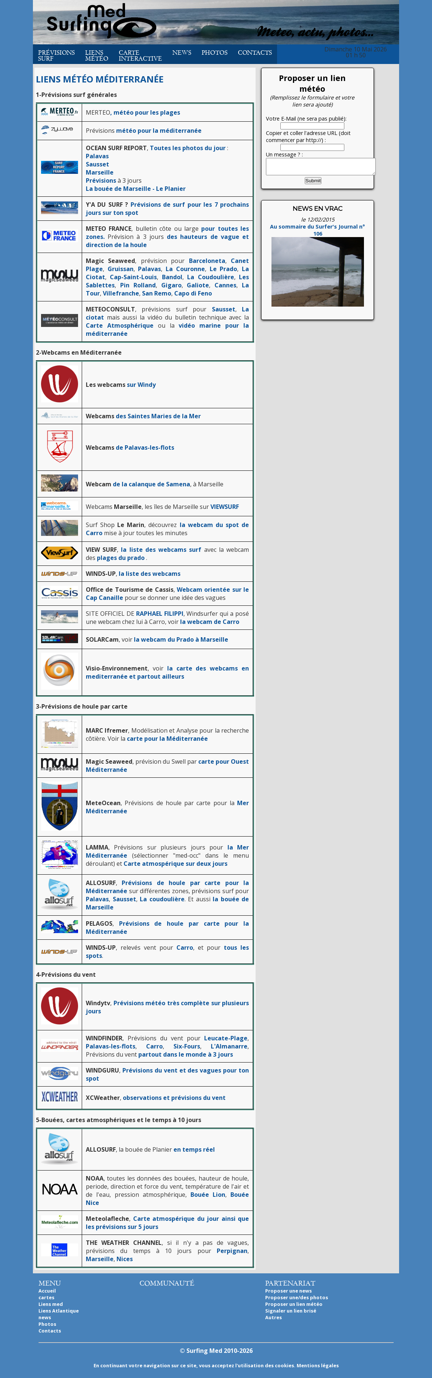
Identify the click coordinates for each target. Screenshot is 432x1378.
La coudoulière (162, 899)
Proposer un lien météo (294, 1304)
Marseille (100, 172)
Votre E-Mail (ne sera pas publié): (306, 118)
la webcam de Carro (209, 622)
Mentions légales (318, 1365)
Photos (214, 53)
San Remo (156, 293)
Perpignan (232, 1251)
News (181, 53)
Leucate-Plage (225, 1038)
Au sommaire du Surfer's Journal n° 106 (317, 268)
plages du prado (121, 558)
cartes (46, 1297)
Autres (273, 1317)
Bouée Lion (207, 1194)
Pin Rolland (138, 285)
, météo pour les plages (145, 112)
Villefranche (121, 293)
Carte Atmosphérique (119, 325)
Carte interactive (140, 56)
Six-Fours (186, 1046)
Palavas (97, 156)
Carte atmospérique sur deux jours (175, 863)
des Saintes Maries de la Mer (158, 416)
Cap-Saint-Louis (133, 277)
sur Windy (141, 385)
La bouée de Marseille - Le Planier (136, 189)
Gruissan (121, 269)
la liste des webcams (149, 574)
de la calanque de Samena (151, 484)
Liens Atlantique (58, 1310)
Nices (125, 1259)
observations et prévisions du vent (174, 1098)
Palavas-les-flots (110, 1046)
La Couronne (185, 269)
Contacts (255, 53)
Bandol (172, 277)
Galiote (198, 285)
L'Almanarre (229, 1046)
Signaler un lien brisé (290, 1310)
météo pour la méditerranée (159, 130)
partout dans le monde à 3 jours (185, 1054)
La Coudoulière (210, 277)
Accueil (47, 1290)
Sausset (97, 164)
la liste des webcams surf (161, 550)
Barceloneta (207, 261)
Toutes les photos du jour (188, 148)
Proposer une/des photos (296, 1297)
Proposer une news (288, 1290)
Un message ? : (284, 154)
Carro (183, 947)
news (44, 1317)
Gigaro (171, 285)
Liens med (50, 1304)
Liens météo (96, 56)
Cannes (225, 285)
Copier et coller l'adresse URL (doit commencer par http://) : (308, 136)
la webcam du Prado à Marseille (181, 639)
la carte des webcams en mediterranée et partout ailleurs (167, 672)
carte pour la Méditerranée (167, 738)
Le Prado (223, 269)
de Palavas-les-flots (145, 447)
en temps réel (194, 1149)
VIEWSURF (224, 507)
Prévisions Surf (56, 56)
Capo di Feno (193, 293)
